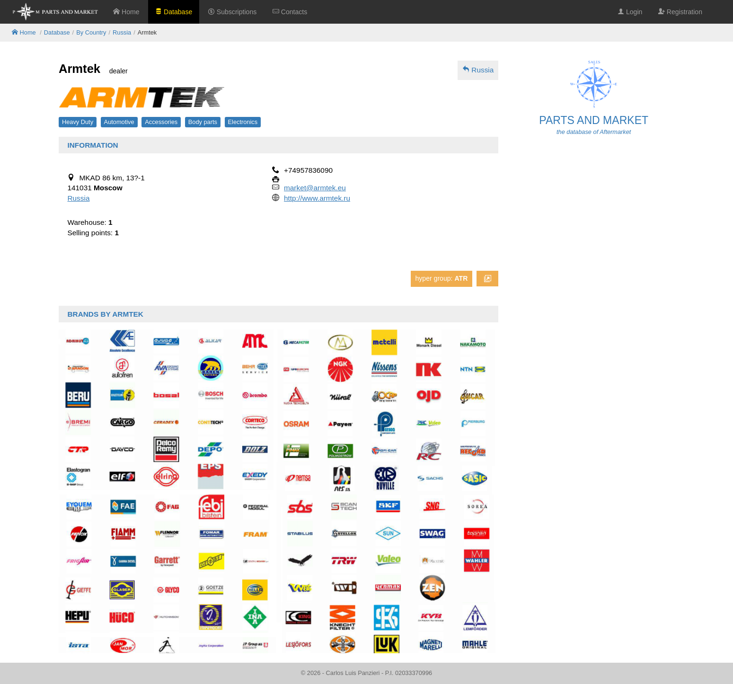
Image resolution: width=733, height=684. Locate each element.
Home (126, 12)
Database (173, 12)
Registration (680, 12)
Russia (122, 32)
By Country (91, 32)
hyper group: (441, 278)
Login (630, 12)
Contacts (290, 12)
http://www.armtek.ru (317, 198)
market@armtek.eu (315, 188)
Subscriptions (232, 12)
